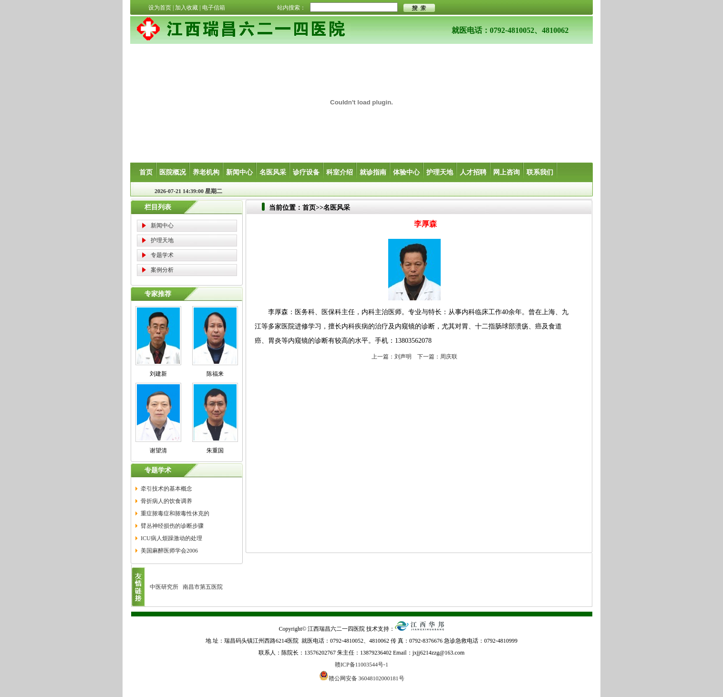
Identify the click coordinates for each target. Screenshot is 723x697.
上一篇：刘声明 (392, 356)
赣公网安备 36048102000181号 (361, 675)
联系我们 (540, 172)
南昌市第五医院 (203, 587)
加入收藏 (186, 7)
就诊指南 (373, 172)
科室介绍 (339, 172)
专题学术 (162, 255)
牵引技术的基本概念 (166, 488)
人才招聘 (473, 172)
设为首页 (159, 7)
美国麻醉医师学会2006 (169, 550)
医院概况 (172, 172)
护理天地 (439, 172)
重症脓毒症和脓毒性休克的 (175, 513)
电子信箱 (213, 7)
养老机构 (206, 172)
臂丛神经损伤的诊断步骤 (172, 526)
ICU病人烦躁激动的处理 (171, 538)
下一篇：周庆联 (437, 356)
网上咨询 (506, 172)
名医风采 (272, 172)
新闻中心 (239, 172)
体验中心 (406, 172)
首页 (146, 172)
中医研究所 (164, 587)
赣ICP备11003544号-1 (361, 664)
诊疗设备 (306, 172)
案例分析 (162, 269)
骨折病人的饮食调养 (166, 501)
